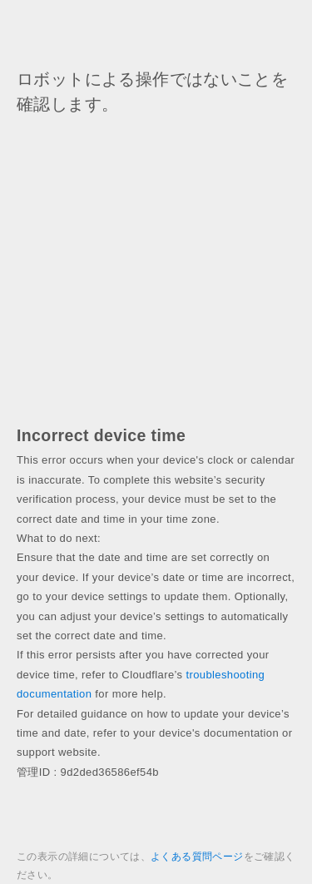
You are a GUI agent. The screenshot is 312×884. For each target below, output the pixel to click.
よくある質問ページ (197, 856)
